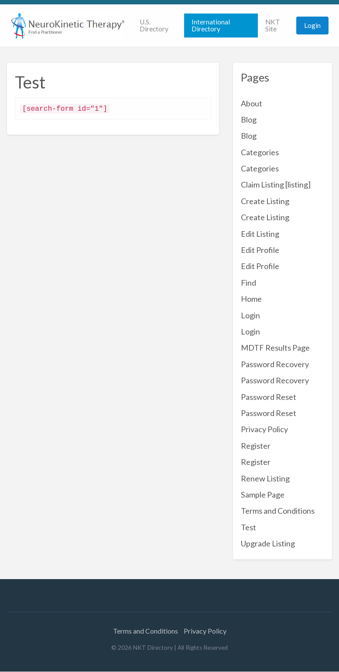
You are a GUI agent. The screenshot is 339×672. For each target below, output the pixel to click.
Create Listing (265, 201)
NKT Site (272, 25)
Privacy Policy (264, 429)
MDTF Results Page (275, 347)
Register (256, 445)
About (251, 103)
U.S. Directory (154, 25)
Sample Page (262, 494)
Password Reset (268, 397)
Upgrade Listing (268, 543)
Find (248, 282)
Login (312, 25)
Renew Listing (265, 478)
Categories (260, 152)
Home (251, 299)
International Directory (211, 25)
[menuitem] (158, 26)
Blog (249, 119)
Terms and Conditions (278, 510)
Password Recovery (275, 364)
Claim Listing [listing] (276, 184)
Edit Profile (260, 250)
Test (248, 527)
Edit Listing (260, 234)
